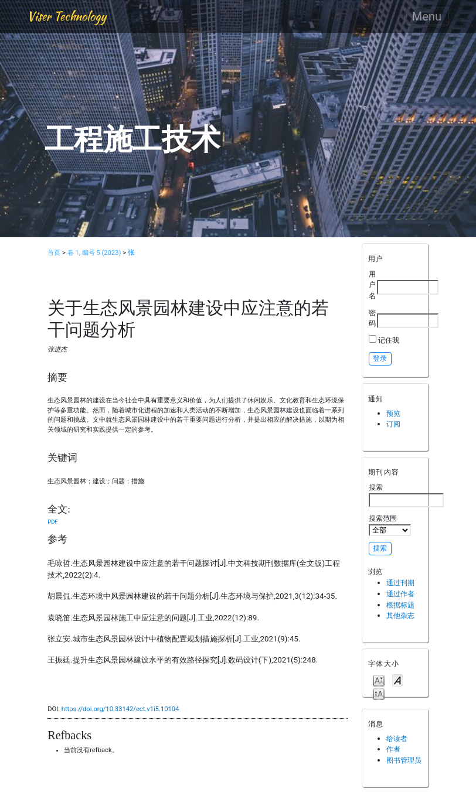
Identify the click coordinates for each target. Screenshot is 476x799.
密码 (372, 318)
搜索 (406, 495)
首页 (53, 253)
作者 (393, 749)
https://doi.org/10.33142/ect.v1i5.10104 (120, 709)
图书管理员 (403, 760)
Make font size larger (379, 693)
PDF (52, 521)
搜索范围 (390, 525)
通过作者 (400, 593)
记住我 (388, 340)
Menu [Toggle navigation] (426, 16)
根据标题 (400, 604)
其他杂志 (400, 615)
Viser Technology (66, 16)
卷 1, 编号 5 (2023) (94, 253)
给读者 (396, 738)
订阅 (393, 423)
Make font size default (397, 680)
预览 (393, 413)
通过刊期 (400, 582)
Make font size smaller (379, 680)
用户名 (372, 284)
